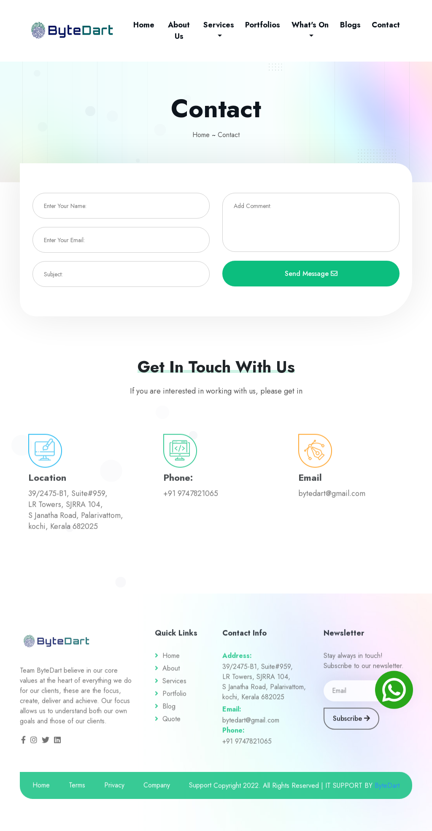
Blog (169, 710)
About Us (179, 30)
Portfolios (262, 24)
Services (174, 685)
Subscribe (351, 722)
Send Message (311, 274)
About (171, 672)
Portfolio (174, 697)
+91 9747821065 (247, 745)
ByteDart (387, 789)
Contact (386, 24)
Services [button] (218, 24)
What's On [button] (310, 24)
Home (145, 24)
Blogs (350, 24)
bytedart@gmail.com (250, 724)
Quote (171, 723)
